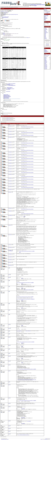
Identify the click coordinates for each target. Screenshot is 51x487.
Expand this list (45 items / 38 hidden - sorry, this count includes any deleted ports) (12, 101)
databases (7, 123)
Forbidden (46, 60)
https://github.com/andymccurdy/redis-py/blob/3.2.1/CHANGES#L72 (25, 324)
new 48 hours (46, 66)
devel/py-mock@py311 (9, 89)
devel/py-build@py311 (10, 86)
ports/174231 (23, 452)
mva (8, 387)
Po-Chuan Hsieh (10, 147)
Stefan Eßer (9, 233)
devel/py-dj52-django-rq (7, 99)
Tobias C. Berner (10, 251)
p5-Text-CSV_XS (46, 32)
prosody (45, 33)
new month (46, 68)
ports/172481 (23, 462)
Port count (46, 57)
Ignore (45, 59)
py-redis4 (9, 123)
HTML (46, 485)
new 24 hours (46, 65)
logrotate (10, 14)
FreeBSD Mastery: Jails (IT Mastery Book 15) (37, 4)
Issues (45, 16)
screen (17, 14)
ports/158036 (29, 467)
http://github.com (19, 361)
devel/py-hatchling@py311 (11, 85)
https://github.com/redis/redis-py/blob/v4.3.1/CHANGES (26, 270)
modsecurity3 (46, 29)
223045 (22, 355)
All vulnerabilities (47, 44)
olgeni (9, 354)
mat (8, 337)
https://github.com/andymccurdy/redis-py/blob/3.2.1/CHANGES (25, 321)
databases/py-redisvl (6, 98)
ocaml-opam (46, 28)
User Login (45, 9)
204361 (22, 375)
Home (45, 49)
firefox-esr (46, 38)
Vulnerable (46, 62)
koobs (9, 368)
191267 (22, 398)
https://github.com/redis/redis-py (5, 17)
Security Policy (45, 18)
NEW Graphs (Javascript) (46, 55)
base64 (15, 14)
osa (8, 309)
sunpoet (9, 358)
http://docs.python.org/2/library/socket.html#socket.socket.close (27, 418)
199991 (22, 379)
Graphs (45, 54)
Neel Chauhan (9, 269)
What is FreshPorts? (46, 15)
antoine (9, 295)
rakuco (9, 390)
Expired (45, 63)
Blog (44, 19)
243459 (22, 306)
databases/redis (9, 90)
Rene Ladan (9, 201)
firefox (45, 30)
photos (35, 5)
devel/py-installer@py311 (11, 87)
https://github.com (28, 361)
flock (14, 14)
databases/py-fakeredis (7, 97)
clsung (9, 466)
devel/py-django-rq (6, 100)
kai (8, 302)
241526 (22, 311)
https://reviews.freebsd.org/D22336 (28, 313)
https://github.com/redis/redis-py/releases (27, 131)
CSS (47, 485)
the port (3, 33)
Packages (28, 38)
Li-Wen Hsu (9, 263)
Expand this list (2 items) (5, 118)
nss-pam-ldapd (12, 14)
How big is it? (45, 17)
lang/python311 (8, 91)
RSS (49, 485)
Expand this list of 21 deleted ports (7, 103)
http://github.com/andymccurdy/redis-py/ (23, 481)
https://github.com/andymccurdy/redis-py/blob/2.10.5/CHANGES (25, 374)
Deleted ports (45, 50)
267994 (24, 230)
